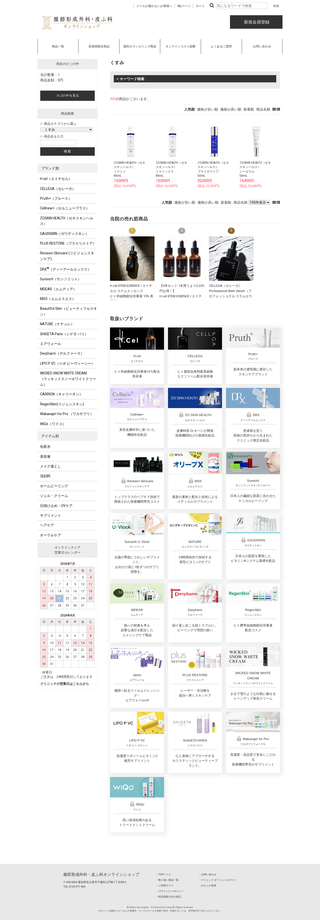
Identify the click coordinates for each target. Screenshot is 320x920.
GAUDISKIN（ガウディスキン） (64, 234)
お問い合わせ (262, 46)
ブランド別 (50, 168)
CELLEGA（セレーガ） (58, 189)
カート (200, 6)
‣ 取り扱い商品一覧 (167, 880)
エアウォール (50, 344)
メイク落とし (50, 466)
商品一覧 (58, 46)
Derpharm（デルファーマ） (62, 353)
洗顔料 (45, 476)
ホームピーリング (54, 486)
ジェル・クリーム (54, 496)
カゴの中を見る (67, 95)
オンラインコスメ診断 (181, 46)
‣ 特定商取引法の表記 (169, 896)
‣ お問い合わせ (208, 874)
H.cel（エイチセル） (56, 179)
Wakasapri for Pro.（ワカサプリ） (67, 414)
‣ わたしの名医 (208, 885)
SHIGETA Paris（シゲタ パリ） (64, 334)
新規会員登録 (256, 21)
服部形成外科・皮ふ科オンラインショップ (101, 874)
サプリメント (50, 515)
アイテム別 (50, 436)
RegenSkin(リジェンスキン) (62, 404)
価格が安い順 (207, 109)
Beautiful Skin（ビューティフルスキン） (68, 311)
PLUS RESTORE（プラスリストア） (68, 243)
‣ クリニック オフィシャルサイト (218, 880)
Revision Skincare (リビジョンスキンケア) (67, 256)
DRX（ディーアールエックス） (65, 268)
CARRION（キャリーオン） (61, 394)
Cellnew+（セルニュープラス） (65, 208)
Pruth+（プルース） (56, 198)
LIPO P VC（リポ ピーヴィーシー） (67, 363)
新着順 (249, 109)
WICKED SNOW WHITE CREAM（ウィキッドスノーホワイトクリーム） (68, 378)
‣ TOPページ (164, 874)
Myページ (184, 6)
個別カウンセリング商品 (139, 46)
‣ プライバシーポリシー (170, 891)
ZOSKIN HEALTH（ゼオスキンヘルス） (66, 221)
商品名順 (263, 109)
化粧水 (45, 447)
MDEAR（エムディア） (58, 289)
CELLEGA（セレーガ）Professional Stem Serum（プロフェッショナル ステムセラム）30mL (230, 296)
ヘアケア (47, 525)
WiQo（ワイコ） (53, 424)
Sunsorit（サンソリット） (60, 279)
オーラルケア (50, 535)
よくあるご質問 (221, 46)
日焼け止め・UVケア (56, 506)
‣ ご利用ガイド (165, 885)
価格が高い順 (230, 109)
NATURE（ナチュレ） (57, 324)
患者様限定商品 (99, 46)
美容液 (45, 457)
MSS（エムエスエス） (58, 299)
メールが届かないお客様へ (154, 6)
